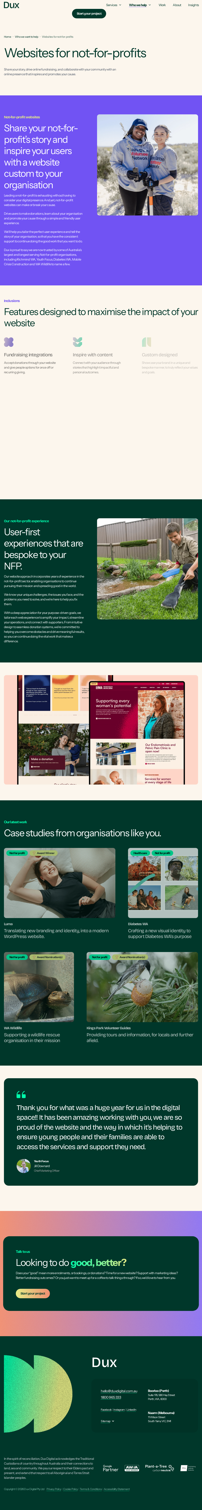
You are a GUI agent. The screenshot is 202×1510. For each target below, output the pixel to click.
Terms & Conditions (91, 1489)
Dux (104, 1362)
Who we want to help (26, 37)
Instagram (119, 1409)
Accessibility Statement (117, 1489)
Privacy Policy (54, 1489)
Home (7, 37)
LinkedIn (131, 1409)
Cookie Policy (70, 1489)
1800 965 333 (111, 1397)
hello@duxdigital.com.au (119, 1391)
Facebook (106, 1409)
